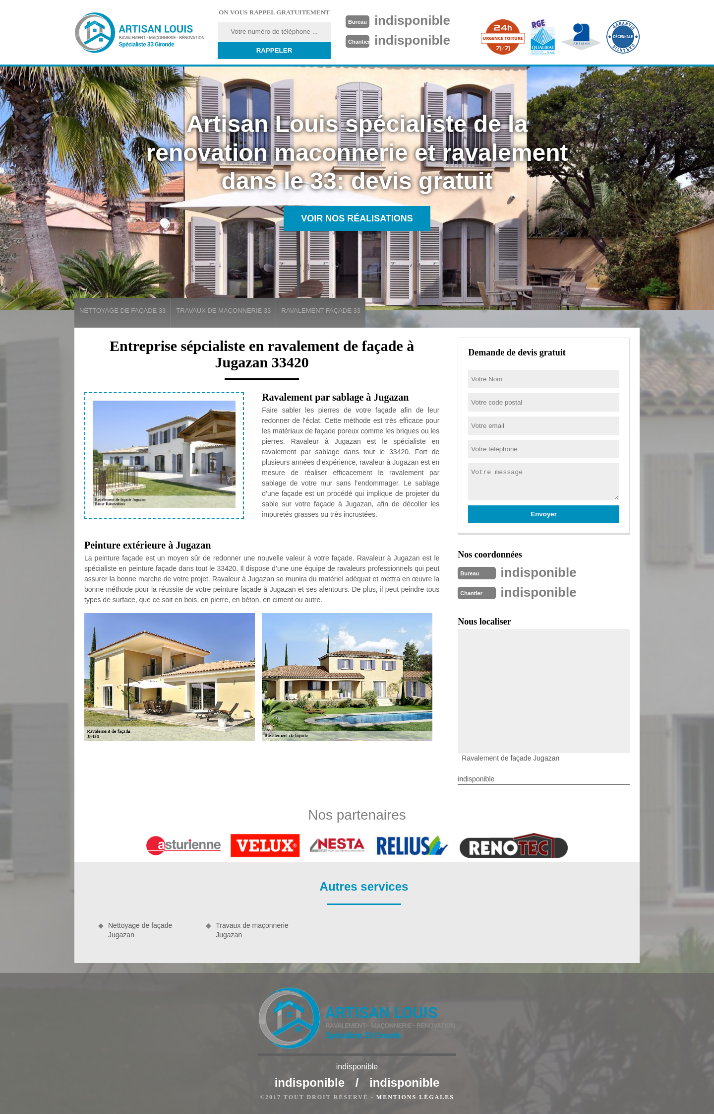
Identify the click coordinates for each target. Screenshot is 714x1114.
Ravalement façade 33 (320, 310)
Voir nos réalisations (357, 218)
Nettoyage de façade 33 (122, 310)
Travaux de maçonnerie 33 (223, 310)
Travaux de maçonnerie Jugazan (252, 929)
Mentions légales (415, 1097)
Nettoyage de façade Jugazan (140, 929)
